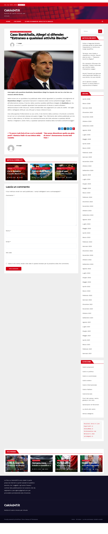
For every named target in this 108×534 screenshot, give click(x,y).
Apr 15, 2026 (37, 480)
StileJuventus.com (90, 442)
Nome (8, 241)
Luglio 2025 (86, 145)
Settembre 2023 (88, 226)
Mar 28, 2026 (87, 480)
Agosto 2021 (87, 333)
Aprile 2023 (86, 244)
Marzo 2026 (86, 114)
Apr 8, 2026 (61, 480)
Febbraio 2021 (87, 360)
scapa (20, 54)
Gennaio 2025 (87, 168)
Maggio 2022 (87, 293)
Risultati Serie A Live (92, 434)
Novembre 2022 (88, 266)
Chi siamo (17, 32)
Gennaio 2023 (87, 257)
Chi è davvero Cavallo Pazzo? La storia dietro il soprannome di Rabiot (91, 94)
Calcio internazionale (90, 396)
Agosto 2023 (87, 230)
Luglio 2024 (86, 190)
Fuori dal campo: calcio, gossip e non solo (21, 42)
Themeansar (34, 530)
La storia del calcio (89, 420)
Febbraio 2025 (87, 163)
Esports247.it (88, 437)
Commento (10, 206)
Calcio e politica (88, 382)
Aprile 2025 (86, 154)
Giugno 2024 (87, 195)
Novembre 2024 (88, 172)
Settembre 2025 (88, 137)
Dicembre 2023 (88, 212)
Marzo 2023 (86, 248)
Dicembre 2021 (88, 315)
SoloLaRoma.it (88, 439)
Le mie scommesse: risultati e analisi (39, 32)
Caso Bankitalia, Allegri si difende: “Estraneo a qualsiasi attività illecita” (39, 47)
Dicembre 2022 (88, 262)
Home (8, 32)
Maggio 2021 (87, 346)
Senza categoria (88, 424)
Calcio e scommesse (89, 387)
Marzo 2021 (86, 355)
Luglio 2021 (86, 337)
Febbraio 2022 (87, 306)
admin (20, 188)
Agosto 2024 (87, 186)
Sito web (9, 263)
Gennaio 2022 (87, 311)
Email (8, 252)
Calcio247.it (12, 21)
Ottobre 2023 (87, 221)
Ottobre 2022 (87, 270)
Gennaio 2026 (87, 119)
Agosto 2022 (87, 279)
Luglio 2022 (86, 284)
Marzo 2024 (86, 204)
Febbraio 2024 (87, 208)
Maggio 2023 (87, 239)
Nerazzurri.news (89, 444)
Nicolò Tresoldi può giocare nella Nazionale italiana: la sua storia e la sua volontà (92, 86)
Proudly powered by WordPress (12, 530)
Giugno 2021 (87, 342)
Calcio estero (87, 391)
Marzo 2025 (86, 159)
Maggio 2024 (87, 199)
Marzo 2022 (86, 302)
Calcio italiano (87, 400)
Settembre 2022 (88, 275)
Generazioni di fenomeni (91, 415)
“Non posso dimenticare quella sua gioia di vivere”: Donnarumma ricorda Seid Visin (59, 146)
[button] (102, 32)
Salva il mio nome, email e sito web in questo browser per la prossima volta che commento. (38, 274)
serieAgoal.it (88, 447)
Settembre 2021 (88, 328)
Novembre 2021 (88, 320)
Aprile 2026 (86, 110)
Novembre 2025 (88, 128)
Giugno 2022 (87, 288)
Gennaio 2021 (87, 364)
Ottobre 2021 (87, 324)
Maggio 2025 (87, 150)
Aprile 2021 (86, 351)
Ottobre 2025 (87, 132)
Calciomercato (87, 405)
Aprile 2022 (86, 297)
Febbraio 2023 (87, 253)
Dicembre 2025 (88, 123)
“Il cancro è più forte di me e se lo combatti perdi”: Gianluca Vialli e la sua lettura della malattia (25, 146)
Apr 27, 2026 (12, 480)
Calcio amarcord (88, 378)
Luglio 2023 (86, 235)
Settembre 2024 (88, 181)
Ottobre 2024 (87, 177)
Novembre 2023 (88, 217)
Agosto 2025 (87, 141)
